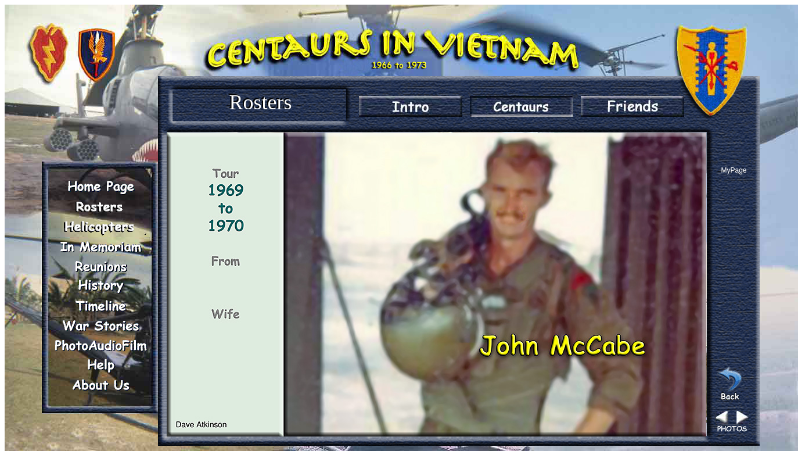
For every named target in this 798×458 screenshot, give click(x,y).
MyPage (733, 170)
